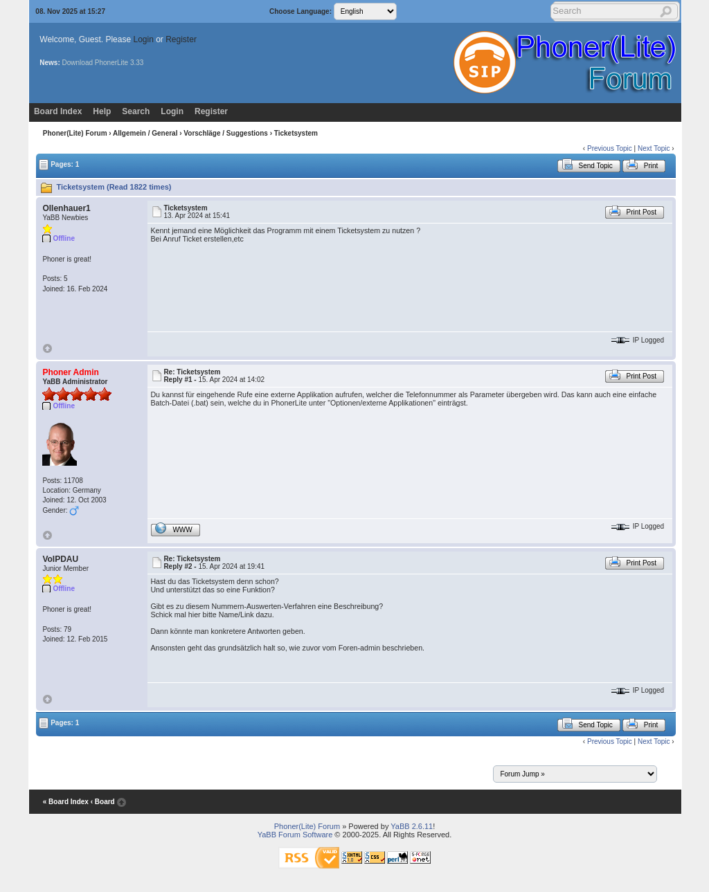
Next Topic (654, 148)
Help (102, 111)
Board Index (58, 111)
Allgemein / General (145, 133)
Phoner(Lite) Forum (75, 133)
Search (136, 111)
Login (143, 39)
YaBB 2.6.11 (412, 826)
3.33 (136, 62)
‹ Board (103, 801)
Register (181, 39)
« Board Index (66, 801)
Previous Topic (609, 148)
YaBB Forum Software (295, 834)
